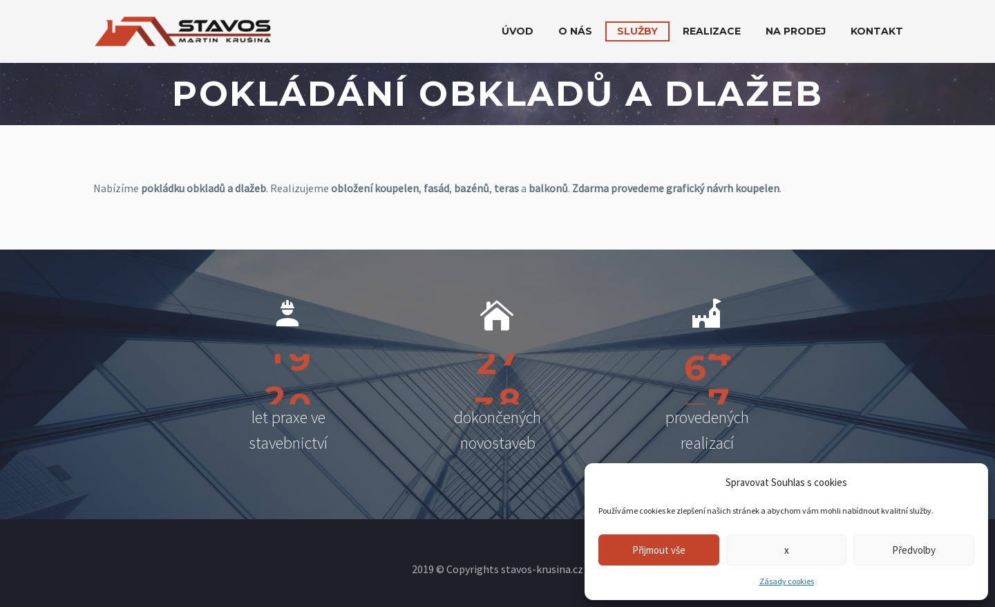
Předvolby (914, 550)
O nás (575, 31)
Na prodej (796, 31)
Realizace (712, 31)
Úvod (517, 31)
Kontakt (877, 31)
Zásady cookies (786, 581)
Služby (637, 31)
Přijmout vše (658, 550)
